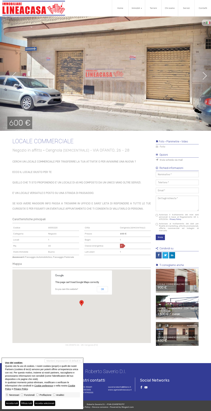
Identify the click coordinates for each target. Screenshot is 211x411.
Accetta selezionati (44, 403)
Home (120, 8)
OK (102, 289)
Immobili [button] (137, 8)
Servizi (186, 8)
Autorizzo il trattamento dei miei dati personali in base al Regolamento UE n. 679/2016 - (177, 217)
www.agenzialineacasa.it (120, 390)
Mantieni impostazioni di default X (63, 361)
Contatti (203, 8)
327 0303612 (85, 390)
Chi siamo (170, 8)
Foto (160, 146)
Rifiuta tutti (26, 403)
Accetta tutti (12, 403)
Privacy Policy (175, 219)
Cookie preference (43, 385)
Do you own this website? (66, 289)
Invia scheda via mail (169, 159)
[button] (10, 73)
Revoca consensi (100, 407)
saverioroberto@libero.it (119, 387)
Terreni (153, 8)
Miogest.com (128, 407)
